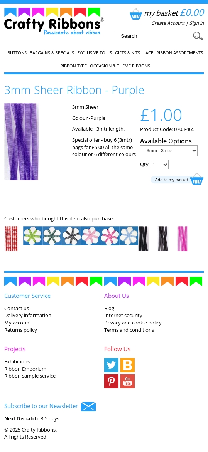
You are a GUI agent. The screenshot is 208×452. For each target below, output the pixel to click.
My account (17, 322)
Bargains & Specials (52, 52)
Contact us (16, 308)
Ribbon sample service (30, 375)
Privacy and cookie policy (133, 322)
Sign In (196, 23)
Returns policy (20, 329)
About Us (116, 295)
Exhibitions (17, 361)
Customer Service (27, 295)
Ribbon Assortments (179, 52)
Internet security (123, 315)
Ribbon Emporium (25, 368)
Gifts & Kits (127, 52)
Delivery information (27, 315)
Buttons (17, 52)
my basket (166, 13)
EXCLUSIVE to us (94, 52)
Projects (14, 349)
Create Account (167, 23)
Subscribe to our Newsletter (50, 406)
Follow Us (117, 349)
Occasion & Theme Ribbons (120, 66)
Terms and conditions (129, 329)
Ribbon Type (73, 66)
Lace (148, 52)
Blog (109, 308)
